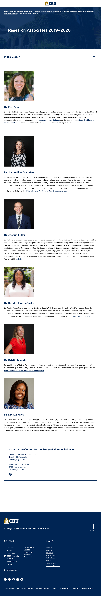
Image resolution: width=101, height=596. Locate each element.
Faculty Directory (51, 563)
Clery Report (64, 588)
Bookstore (49, 560)
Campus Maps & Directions (29, 549)
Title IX (55, 588)
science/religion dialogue (49, 120)
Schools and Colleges (25, 12)
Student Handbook (52, 555)
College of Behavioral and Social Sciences (47, 12)
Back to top (93, 531)
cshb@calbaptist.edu (23, 457)
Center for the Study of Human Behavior (75, 12)
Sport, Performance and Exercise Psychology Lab (24, 370)
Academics (13, 12)
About (92, 12)
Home (6, 12)
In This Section (12, 57)
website (19, 259)
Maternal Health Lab (81, 316)
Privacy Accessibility (42, 588)
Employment (28, 557)
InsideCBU (49, 548)
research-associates (10, 14)
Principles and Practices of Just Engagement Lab (46, 191)
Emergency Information (53, 566)
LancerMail (49, 550)
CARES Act (75, 588)
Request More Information (28, 553)
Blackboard (49, 553)
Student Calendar (51, 558)
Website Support (87, 588)
